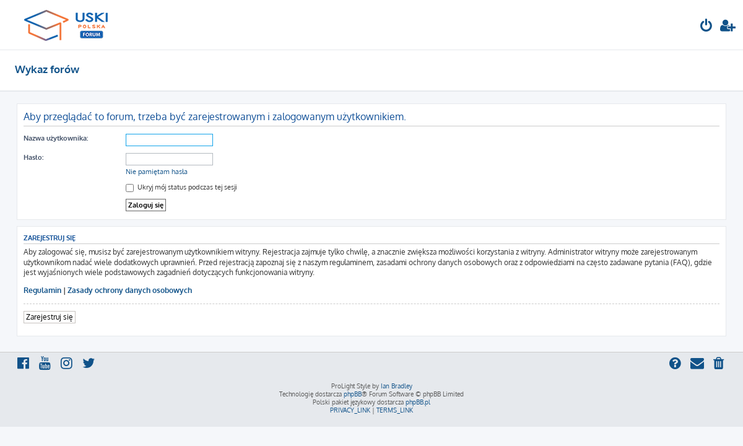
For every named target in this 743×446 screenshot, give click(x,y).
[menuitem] (706, 27)
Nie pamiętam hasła (157, 171)
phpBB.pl (418, 402)
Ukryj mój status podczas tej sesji (181, 187)
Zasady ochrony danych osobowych (129, 290)
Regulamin (42, 290)
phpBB (353, 394)
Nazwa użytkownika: (56, 138)
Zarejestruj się (49, 316)
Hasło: (33, 157)
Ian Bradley (396, 386)
